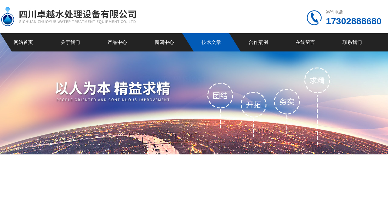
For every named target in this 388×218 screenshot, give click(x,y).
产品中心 (117, 42)
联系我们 (352, 42)
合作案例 (258, 42)
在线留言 (305, 42)
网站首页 (23, 42)
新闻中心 (164, 42)
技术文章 (211, 42)
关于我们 (70, 42)
